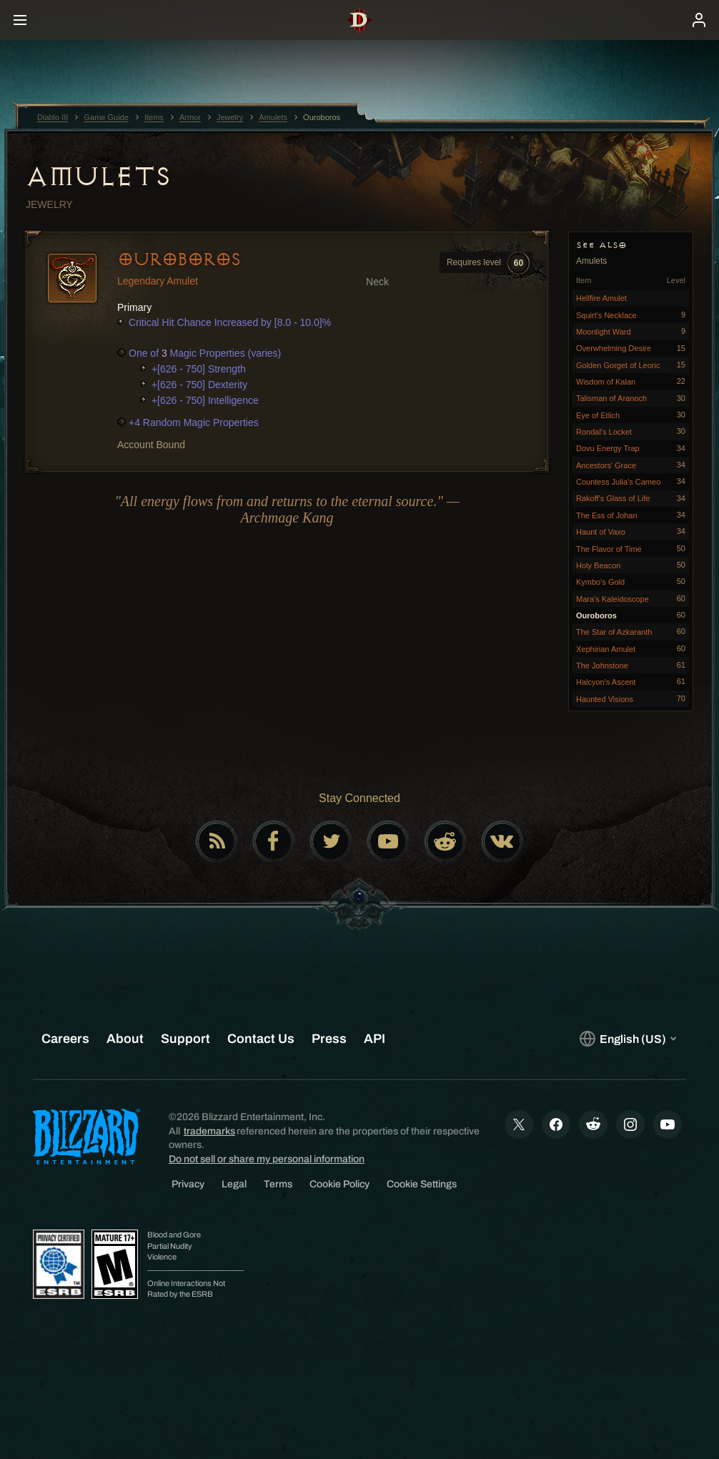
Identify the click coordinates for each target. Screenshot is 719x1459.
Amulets (98, 176)
